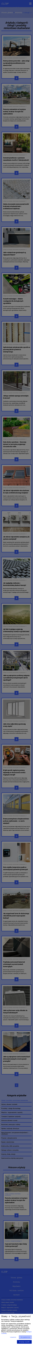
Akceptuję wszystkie (24, 1342)
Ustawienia (13, 1337)
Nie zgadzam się (25, 1337)
